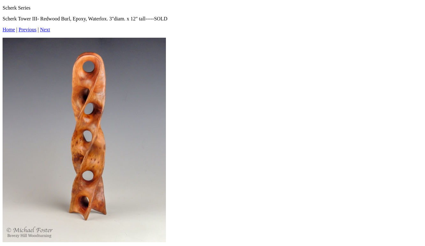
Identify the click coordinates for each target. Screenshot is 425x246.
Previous (27, 29)
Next (45, 29)
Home (9, 29)
